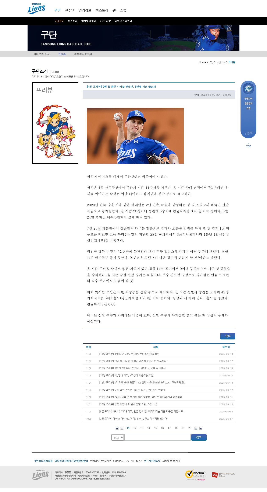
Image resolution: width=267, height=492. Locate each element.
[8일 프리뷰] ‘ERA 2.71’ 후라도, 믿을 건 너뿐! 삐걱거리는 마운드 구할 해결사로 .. (142, 411)
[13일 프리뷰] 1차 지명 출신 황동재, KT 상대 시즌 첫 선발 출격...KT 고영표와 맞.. (142, 382)
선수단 (69, 10)
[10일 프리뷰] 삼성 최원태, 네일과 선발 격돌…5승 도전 (128, 404)
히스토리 (72, 21)
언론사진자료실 (152, 460)
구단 (57, 10)
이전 (122, 428)
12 (135, 428)
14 (148, 428)
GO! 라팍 (105, 21)
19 (183, 428)
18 (176, 428)
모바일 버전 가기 (171, 460)
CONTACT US (121, 460)
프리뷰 (62, 54)
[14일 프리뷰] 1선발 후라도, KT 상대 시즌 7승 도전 (126, 375)
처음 (117, 428)
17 (169, 428)
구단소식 (59, 21)
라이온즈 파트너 (123, 21)
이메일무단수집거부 (100, 460)
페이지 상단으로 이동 (248, 145)
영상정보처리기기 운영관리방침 (71, 460)
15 (155, 428)
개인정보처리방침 (43, 460)
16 (162, 428)
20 (189, 428)
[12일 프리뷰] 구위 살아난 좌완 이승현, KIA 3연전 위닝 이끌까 (132, 389)
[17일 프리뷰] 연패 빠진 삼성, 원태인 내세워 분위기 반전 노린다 (132, 360)
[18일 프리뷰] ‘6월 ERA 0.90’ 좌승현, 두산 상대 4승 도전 (129, 353)
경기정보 (85, 10)
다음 (195, 428)
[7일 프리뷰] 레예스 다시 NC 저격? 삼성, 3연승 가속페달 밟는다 (133, 418)
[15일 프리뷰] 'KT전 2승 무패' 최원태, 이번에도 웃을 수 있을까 (132, 368)
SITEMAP (136, 460)
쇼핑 (123, 10)
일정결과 (248, 103)
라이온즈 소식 (41, 54)
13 (141, 428)
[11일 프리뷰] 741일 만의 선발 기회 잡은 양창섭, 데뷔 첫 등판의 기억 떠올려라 (140, 396)
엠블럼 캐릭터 (88, 21)
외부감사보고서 (83, 54)
